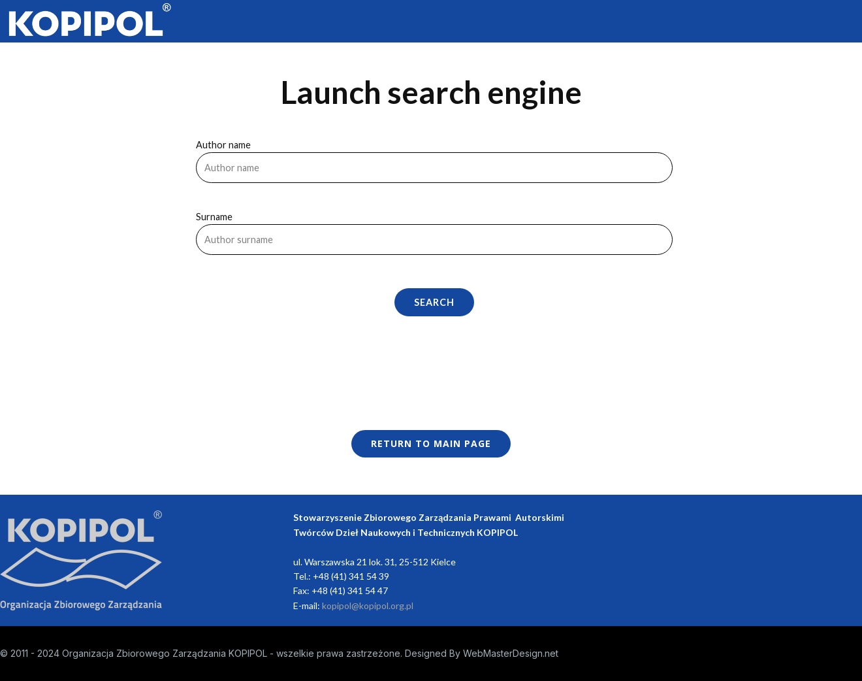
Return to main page (431, 443)
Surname (214, 216)
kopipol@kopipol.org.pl (367, 605)
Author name (223, 144)
